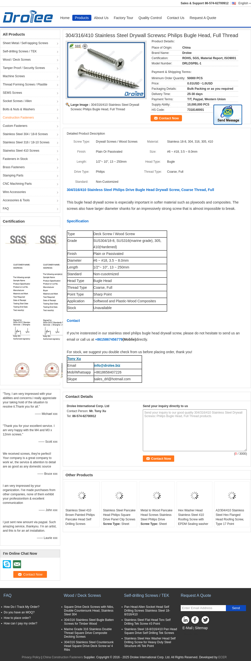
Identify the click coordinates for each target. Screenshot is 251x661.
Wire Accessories (14, 192)
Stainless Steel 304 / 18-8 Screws (25, 134)
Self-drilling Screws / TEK (20, 51)
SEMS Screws (12, 93)
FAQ (6, 208)
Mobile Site (190, 634)
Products (82, 18)
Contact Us (175, 18)
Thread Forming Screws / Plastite (25, 84)
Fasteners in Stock (15, 159)
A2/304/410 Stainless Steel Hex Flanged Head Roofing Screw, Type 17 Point (230, 517)
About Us (101, 18)
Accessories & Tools (16, 200)
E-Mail (187, 628)
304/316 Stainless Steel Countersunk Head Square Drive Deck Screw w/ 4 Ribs (88, 645)
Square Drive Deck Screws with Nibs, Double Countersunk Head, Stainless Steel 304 (89, 610)
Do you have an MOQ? (19, 612)
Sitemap (201, 628)
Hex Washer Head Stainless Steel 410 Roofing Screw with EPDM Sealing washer (193, 517)
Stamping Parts (13, 175)
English (244, 3)
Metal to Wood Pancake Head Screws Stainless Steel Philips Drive (156, 515)
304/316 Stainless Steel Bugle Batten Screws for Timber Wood (89, 621)
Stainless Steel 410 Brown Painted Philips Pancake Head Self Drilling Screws (80, 517)
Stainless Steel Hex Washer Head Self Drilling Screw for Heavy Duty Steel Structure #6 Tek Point (149, 642)
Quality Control (150, 18)
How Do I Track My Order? (21, 607)
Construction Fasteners (18, 117)
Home (65, 18)
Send (236, 608)
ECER (222, 657)
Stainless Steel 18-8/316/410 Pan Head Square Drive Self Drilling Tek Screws (150, 631)
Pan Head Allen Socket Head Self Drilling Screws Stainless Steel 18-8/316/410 (147, 610)
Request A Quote (203, 18)
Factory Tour (123, 18)
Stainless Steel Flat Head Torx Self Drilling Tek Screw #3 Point (147, 621)
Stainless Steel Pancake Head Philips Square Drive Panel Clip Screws (119, 515)
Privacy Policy (31, 657)
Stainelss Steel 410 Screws (21, 150)
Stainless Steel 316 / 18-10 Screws (26, 142)
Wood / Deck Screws (17, 59)
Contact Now (169, 118)
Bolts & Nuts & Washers (19, 109)
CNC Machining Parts (17, 183)
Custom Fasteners (15, 126)
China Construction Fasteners (63, 657)
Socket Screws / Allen (17, 101)
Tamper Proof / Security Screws (24, 68)
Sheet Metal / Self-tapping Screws (25, 43)
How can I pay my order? (20, 623)
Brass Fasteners (14, 167)
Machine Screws (14, 76)
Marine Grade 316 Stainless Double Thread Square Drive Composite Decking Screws (88, 632)
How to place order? (17, 618)
